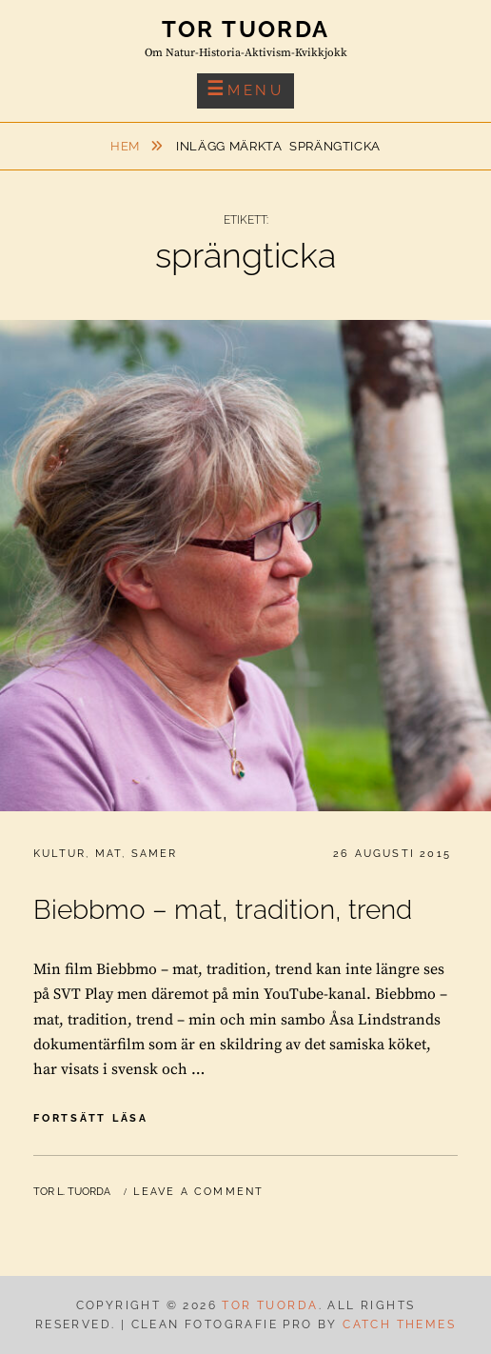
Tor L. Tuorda (71, 1191)
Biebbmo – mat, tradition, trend (222, 910)
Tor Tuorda (246, 29)
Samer (154, 853)
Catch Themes (399, 1324)
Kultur (59, 853)
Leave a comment (198, 1191)
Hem (127, 146)
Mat (109, 853)
